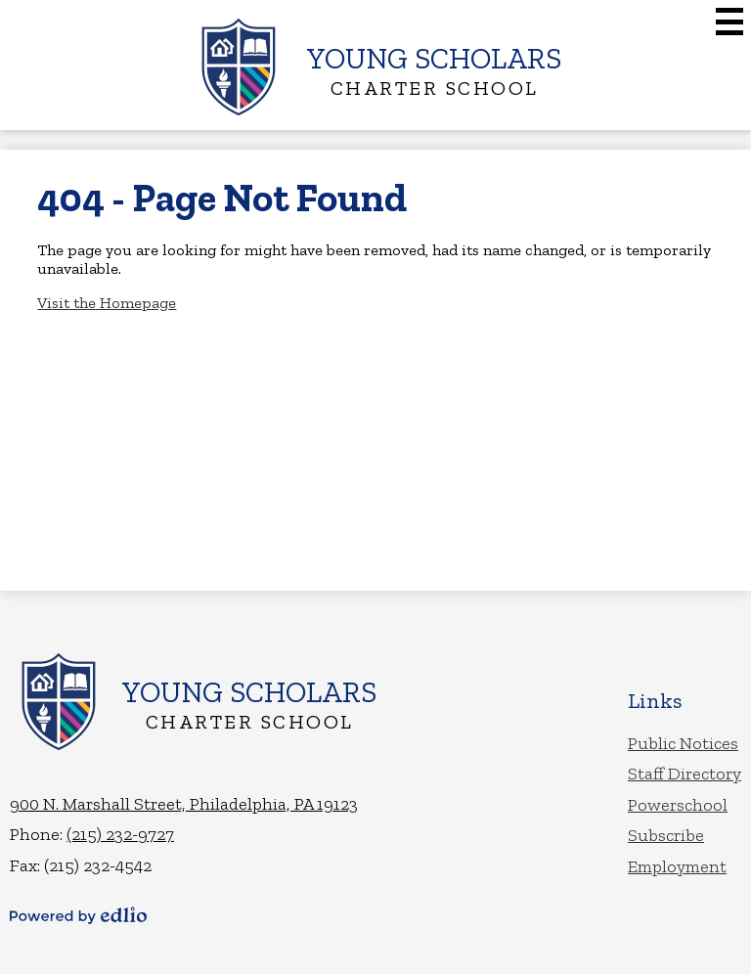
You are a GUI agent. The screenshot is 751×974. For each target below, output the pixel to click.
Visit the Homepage (106, 302)
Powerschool (678, 805)
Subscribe (666, 835)
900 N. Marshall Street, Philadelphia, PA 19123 (184, 804)
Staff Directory (684, 773)
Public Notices (683, 743)
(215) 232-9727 (120, 834)
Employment (677, 866)
